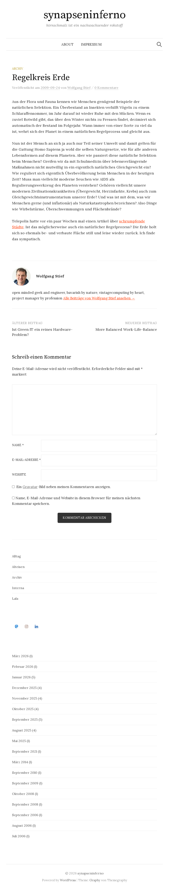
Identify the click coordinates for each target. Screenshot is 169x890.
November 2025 (24, 699)
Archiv (17, 69)
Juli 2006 (18, 836)
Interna (18, 588)
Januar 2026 (21, 677)
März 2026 (20, 656)
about (67, 44)
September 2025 (25, 720)
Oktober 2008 (23, 794)
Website (19, 474)
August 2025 (21, 730)
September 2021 (24, 752)
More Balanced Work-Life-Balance (126, 329)
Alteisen (18, 567)
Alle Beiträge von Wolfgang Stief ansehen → (99, 298)
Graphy (94, 881)
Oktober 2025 (23, 709)
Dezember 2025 (24, 688)
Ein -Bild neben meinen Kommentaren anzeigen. (63, 487)
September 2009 (25, 783)
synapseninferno (84, 15)
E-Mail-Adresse (26, 459)
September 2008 (25, 804)
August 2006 (22, 826)
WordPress (68, 881)
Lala (15, 599)
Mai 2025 (19, 741)
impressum (91, 44)
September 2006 (25, 815)
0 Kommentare (106, 87)
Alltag (16, 556)
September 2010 (24, 773)
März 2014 (20, 762)
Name (18, 445)
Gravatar (30, 487)
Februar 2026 (22, 667)
